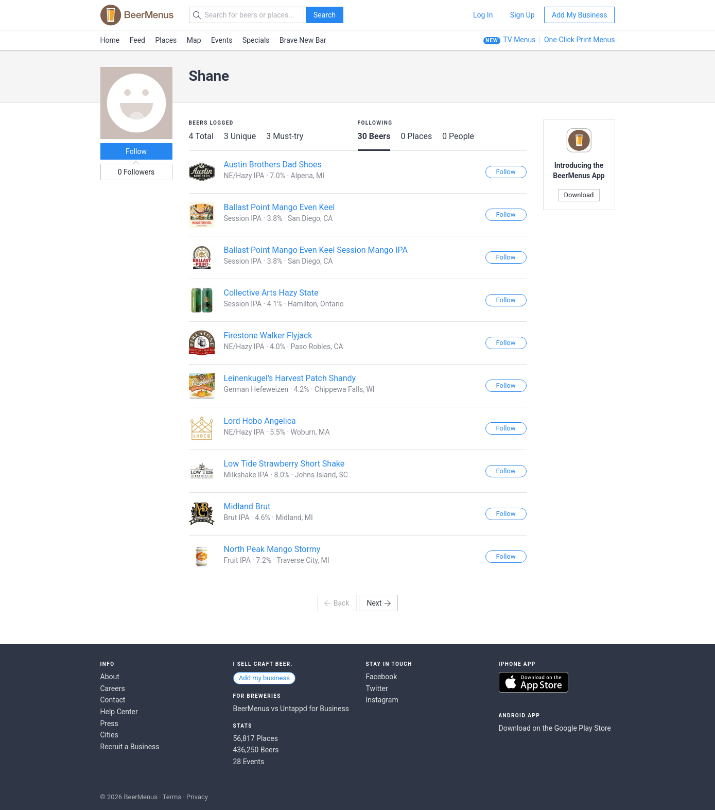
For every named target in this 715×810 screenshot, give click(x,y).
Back (336, 603)
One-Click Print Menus (579, 40)
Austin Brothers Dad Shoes (273, 164)
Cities (109, 735)
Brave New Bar (303, 40)
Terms (172, 797)
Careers (112, 688)
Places (166, 40)
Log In (483, 15)
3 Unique (240, 136)
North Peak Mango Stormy (272, 549)
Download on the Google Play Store (555, 728)
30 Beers (374, 136)
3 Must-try (284, 136)
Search (324, 15)
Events (221, 40)
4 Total (201, 136)
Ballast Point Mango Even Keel (279, 207)
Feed (137, 40)
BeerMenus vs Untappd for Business (291, 708)
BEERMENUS (136, 15)
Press (109, 723)
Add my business (264, 678)
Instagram (382, 700)
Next (379, 603)
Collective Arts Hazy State (271, 293)
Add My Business (579, 15)
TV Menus (519, 40)
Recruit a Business (130, 747)
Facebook (381, 677)
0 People (458, 136)
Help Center (119, 712)
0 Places (416, 136)
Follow (136, 151)
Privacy (197, 797)
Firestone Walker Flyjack (268, 335)
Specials (256, 40)
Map (194, 40)
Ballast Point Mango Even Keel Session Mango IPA (316, 250)
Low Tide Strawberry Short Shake (284, 464)
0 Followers (136, 172)
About (109, 677)
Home (110, 40)
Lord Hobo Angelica (260, 421)
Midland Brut (247, 506)
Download (579, 195)
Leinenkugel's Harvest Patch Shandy (290, 378)
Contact (113, 700)
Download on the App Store (533, 682)
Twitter (377, 688)
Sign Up (522, 15)
